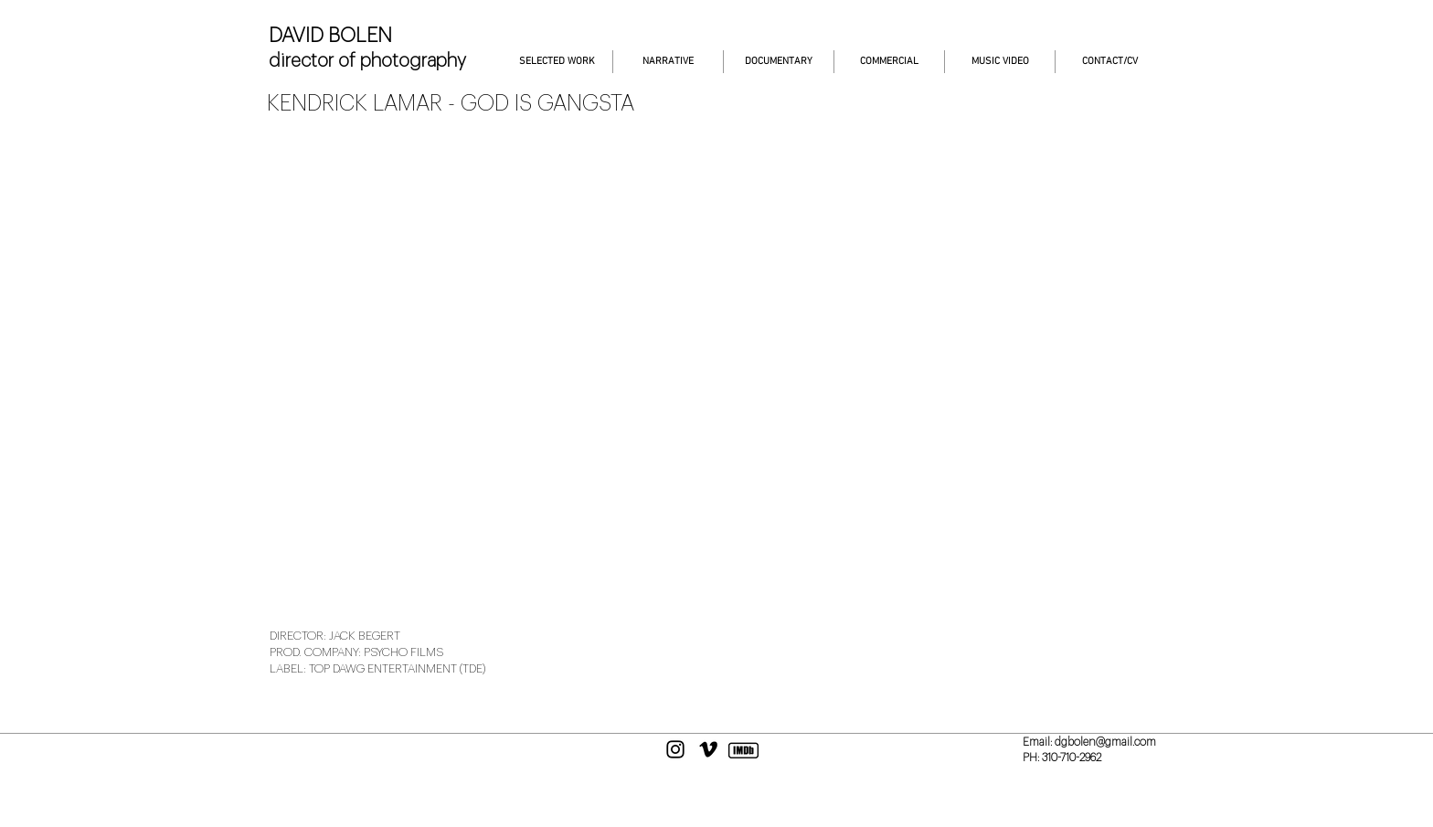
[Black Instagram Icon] (675, 749)
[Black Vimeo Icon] (708, 749)
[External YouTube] (716, 369)
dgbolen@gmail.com (1105, 742)
